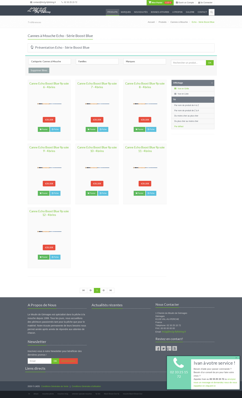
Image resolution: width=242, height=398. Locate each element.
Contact (202, 12)
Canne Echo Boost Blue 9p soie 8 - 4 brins (145, 85)
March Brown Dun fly (111, 394)
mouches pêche (48, 394)
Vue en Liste (181, 94)
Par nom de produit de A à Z (186, 105)
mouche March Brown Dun (132, 394)
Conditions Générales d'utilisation (86, 386)
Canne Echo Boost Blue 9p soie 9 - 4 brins (49, 149)
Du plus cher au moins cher (186, 121)
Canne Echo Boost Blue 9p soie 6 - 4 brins (49, 85)
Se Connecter (205, 2)
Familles (82, 61)
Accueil (151, 22)
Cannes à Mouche (179, 22)
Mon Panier (160, 2)
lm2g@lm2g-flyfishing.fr (174, 331)
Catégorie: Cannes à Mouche (46, 61)
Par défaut (178, 126)
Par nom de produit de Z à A (186, 110)
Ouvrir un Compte (185, 2)
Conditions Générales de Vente (54, 386)
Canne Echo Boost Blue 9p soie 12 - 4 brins (49, 213)
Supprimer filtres (39, 70)
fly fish (98, 394)
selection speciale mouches (82, 394)
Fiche (55, 129)
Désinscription (68, 361)
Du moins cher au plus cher (186, 116)
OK (209, 62)
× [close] (236, 357)
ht (29, 394)
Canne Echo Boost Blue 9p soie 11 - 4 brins (145, 149)
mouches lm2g (63, 394)
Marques (126, 12)
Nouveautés (141, 12)
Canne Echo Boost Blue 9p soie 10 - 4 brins (97, 149)
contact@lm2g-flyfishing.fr (43, 2)
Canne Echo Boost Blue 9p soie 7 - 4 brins (97, 85)
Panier (44, 129)
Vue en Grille (181, 88)
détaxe (36, 394)
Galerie (190, 12)
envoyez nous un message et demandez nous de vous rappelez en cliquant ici (215, 382)
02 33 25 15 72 (69, 2)
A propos (177, 12)
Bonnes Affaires (160, 12)
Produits (112, 12)
